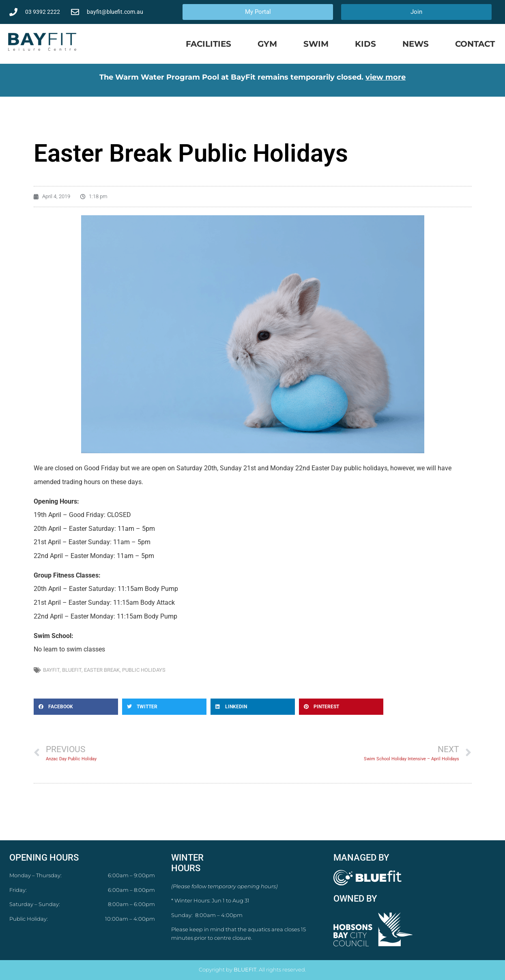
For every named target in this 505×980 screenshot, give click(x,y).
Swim (316, 44)
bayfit (51, 670)
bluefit (72, 670)
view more (385, 77)
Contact (475, 44)
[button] (76, 707)
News (415, 44)
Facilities (208, 44)
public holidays (143, 670)
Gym (267, 44)
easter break (102, 670)
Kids (365, 44)
